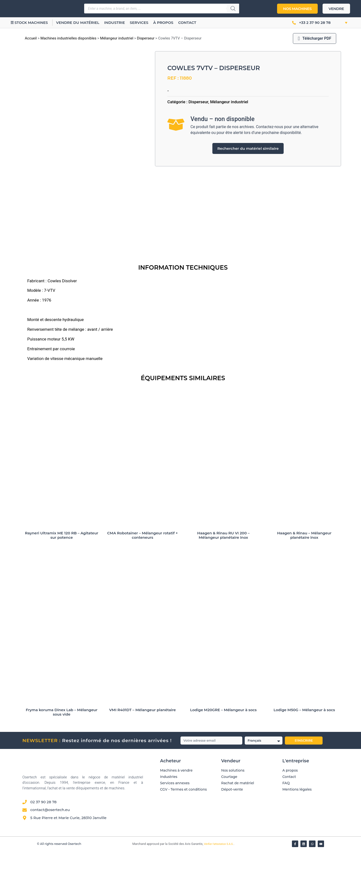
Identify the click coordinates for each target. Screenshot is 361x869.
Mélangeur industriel (116, 38)
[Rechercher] (233, 8)
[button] (341, 22)
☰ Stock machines (31, 22)
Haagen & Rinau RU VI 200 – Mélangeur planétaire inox (223, 552)
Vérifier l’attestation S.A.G (219, 862)
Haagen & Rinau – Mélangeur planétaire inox (304, 552)
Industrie (119, 22)
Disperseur (145, 38)
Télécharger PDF (314, 38)
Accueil (31, 38)
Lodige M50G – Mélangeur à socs (304, 728)
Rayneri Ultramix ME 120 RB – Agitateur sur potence (61, 552)
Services (144, 22)
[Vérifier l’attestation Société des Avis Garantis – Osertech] (129, 862)
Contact (192, 22)
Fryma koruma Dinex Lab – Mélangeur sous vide (62, 730)
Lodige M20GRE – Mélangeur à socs (223, 728)
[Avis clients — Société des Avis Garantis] (239, 831)
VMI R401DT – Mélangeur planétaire (142, 728)
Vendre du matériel (82, 22)
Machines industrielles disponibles (68, 38)
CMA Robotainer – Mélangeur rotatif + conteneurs (142, 552)
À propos (168, 22)
